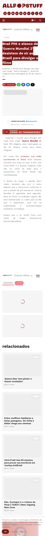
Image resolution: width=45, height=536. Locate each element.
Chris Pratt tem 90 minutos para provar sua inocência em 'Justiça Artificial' (19, 463)
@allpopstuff (32, 121)
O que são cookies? (18, 532)
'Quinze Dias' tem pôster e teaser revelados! (18, 380)
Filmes (19, 283)
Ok (5, 532)
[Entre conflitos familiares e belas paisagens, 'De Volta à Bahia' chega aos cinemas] (22, 405)
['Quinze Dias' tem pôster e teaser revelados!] (22, 365)
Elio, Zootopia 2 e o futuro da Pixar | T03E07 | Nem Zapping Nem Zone (19, 505)
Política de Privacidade (28, 522)
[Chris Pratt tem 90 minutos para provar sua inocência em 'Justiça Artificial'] (22, 447)
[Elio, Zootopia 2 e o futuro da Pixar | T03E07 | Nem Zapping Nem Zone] (22, 489)
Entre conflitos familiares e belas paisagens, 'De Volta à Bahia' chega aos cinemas (19, 421)
